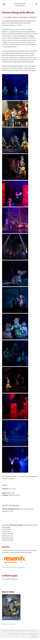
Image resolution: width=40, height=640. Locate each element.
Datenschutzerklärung (29, 634)
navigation (4, 4)
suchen (36, 4)
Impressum (34, 637)
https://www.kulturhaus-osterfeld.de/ (13, 567)
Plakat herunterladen (8, 624)
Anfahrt (9, 634)
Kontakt (17, 634)
